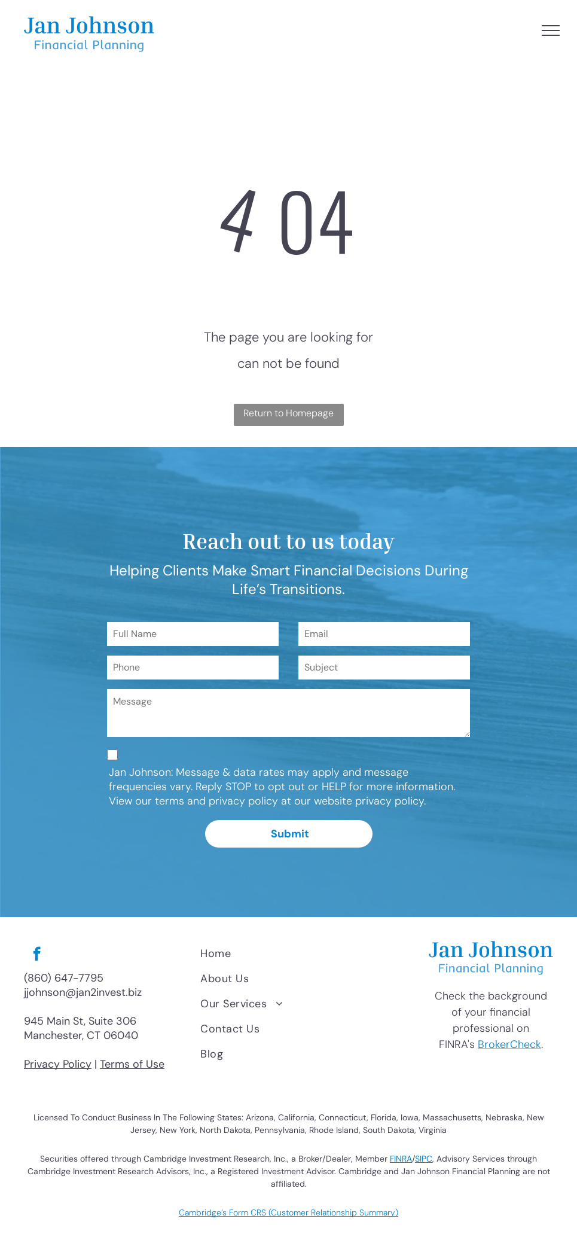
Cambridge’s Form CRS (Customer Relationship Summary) (288, 1212)
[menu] (550, 30)
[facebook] (37, 955)
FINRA (401, 1158)
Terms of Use (132, 1064)
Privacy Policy (57, 1064)
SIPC (423, 1158)
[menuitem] (304, 953)
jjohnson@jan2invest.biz (83, 992)
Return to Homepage (288, 413)
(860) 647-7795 (63, 978)
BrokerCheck (509, 1044)
